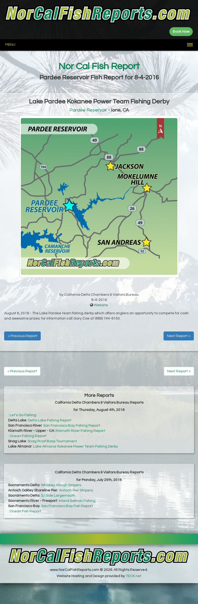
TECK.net (133, 576)
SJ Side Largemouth (58, 495)
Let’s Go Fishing (23, 415)
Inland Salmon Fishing (77, 501)
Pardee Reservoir (88, 110)
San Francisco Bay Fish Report (67, 506)
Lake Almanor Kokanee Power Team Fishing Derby (75, 446)
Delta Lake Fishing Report (49, 420)
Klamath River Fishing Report (80, 431)
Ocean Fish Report (25, 511)
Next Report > (178, 336)
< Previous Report (22, 336)
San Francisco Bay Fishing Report (71, 425)
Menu (10, 45)
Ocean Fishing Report (28, 436)
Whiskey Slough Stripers (61, 485)
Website (101, 305)
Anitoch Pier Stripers (76, 490)
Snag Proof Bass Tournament (52, 441)
